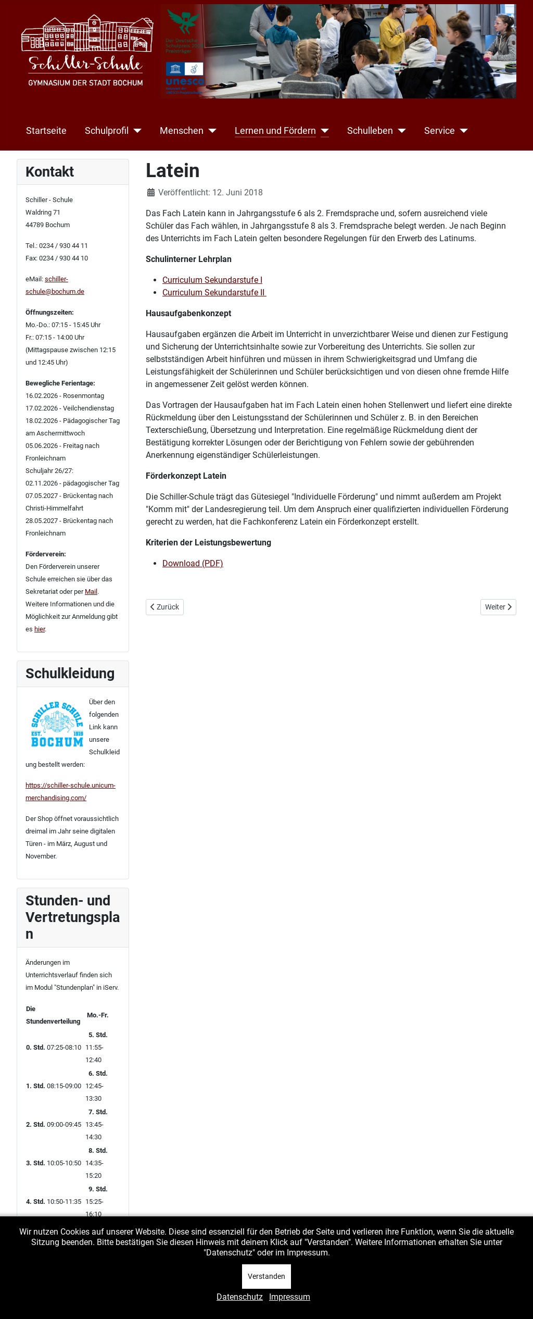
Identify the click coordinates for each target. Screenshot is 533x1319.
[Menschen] (210, 131)
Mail (91, 591)
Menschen (182, 131)
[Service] (461, 131)
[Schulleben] (399, 131)
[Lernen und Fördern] (322, 131)
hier (39, 629)
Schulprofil (107, 131)
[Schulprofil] (135, 131)
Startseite (46, 131)
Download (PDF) (192, 563)
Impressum (289, 1297)
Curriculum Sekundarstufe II (214, 292)
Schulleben (370, 131)
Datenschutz (240, 1297)
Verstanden (266, 1276)
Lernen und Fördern (275, 131)
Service (439, 131)
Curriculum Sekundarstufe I (212, 280)
